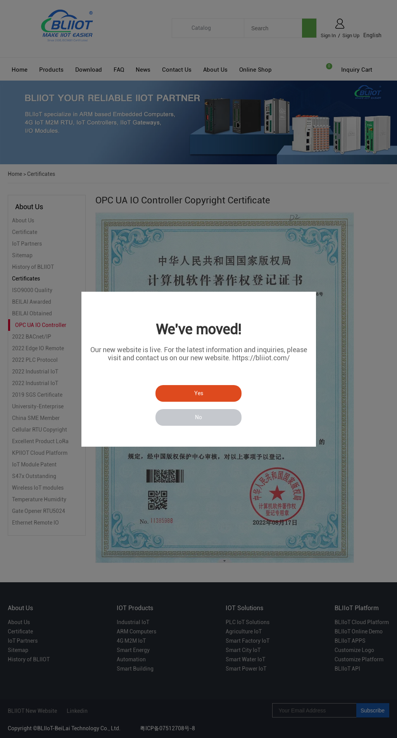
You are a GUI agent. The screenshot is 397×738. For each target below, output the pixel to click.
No (198, 417)
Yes (198, 393)
